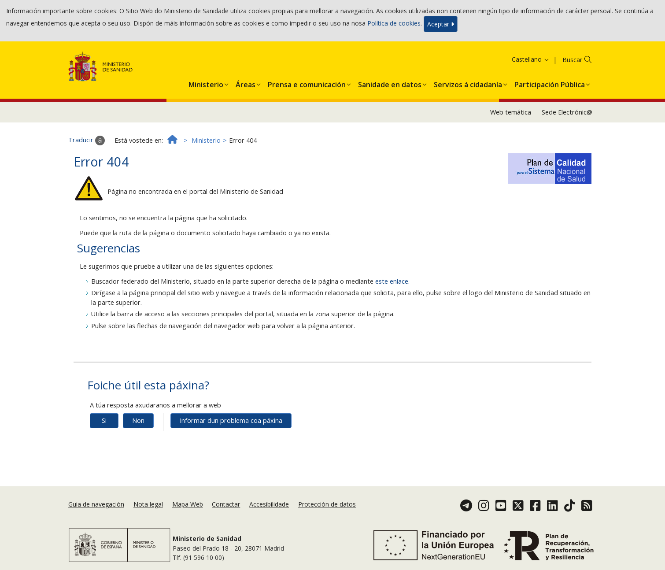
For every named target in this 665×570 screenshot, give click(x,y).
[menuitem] (205, 82)
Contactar (226, 504)
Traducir (86, 140)
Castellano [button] (531, 59)
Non (138, 420)
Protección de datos (327, 504)
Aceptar (440, 24)
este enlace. (392, 281)
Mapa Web (187, 504)
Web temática (510, 112)
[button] (205, 82)
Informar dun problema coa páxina (231, 420)
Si (104, 420)
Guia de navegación (96, 504)
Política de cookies (394, 23)
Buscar (572, 60)
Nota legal (148, 504)
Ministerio (206, 140)
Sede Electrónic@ (567, 112)
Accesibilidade (269, 504)
